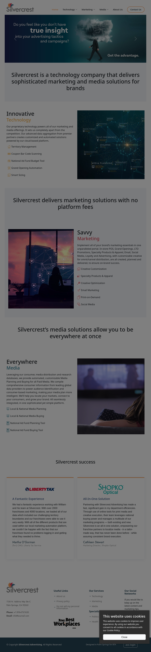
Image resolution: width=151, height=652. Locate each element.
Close (124, 637)
